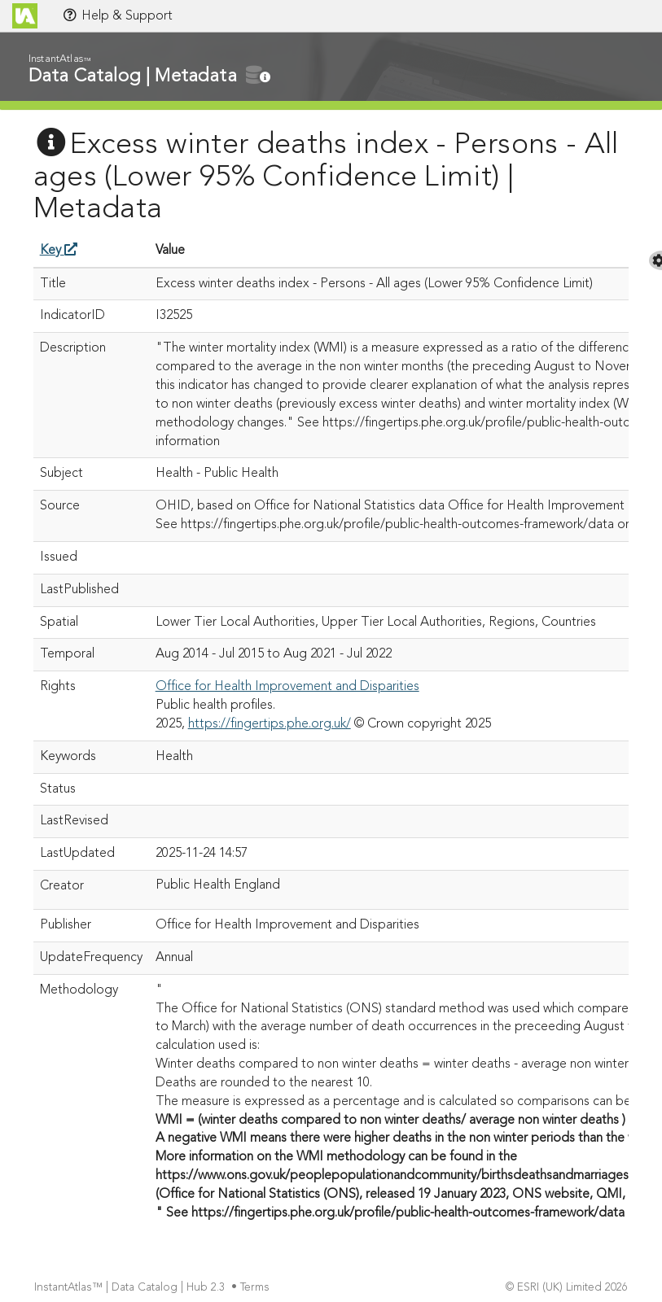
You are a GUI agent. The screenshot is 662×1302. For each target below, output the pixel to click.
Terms (256, 1287)
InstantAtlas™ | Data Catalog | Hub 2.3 (131, 1287)
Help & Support (117, 15)
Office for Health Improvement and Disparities (287, 686)
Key (58, 250)
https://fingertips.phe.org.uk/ (269, 724)
